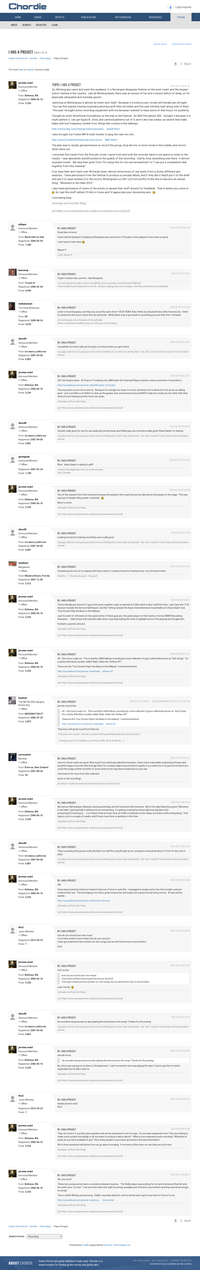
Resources (155, 17)
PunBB (85, 1245)
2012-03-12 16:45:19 (180, 802)
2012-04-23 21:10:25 (180, 1050)
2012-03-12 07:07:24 (180, 757)
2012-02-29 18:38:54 (180, 426)
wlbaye (22, 224)
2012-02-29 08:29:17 (180, 375)
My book (123, 17)
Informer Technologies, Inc (117, 1245)
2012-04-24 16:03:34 (180, 1099)
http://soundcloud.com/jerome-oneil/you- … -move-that (85, 1200)
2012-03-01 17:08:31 (180, 600)
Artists (59, 17)
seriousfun (24, 754)
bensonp (23, 270)
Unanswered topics (181, 44)
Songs (37, 17)
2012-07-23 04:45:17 (180, 1174)
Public (88, 17)
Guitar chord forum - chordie (23, 58)
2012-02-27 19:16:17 (180, 273)
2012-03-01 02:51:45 (180, 566)
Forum (181, 17)
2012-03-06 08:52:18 (180, 653)
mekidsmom (25, 303)
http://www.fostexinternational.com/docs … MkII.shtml (84, 139)
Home (18, 17)
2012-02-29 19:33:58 (180, 459)
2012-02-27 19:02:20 (180, 227)
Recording (45, 58)
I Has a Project (21, 52)
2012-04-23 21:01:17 (180, 1017)
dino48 (22, 338)
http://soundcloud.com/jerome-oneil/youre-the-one (83, 900)
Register (41, 25)
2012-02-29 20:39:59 (179, 490)
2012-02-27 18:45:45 (180, 86)
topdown (23, 563)
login (21, 69)
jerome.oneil (25, 82)
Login (55, 25)
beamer (22, 697)
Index (14, 25)
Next (187, 64)
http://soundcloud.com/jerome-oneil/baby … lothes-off (85, 671)
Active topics (160, 44)
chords (187, 1264)
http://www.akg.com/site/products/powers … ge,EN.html (86, 128)
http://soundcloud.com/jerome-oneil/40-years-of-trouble (86, 385)
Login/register (183, 7)
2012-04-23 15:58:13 (180, 930)
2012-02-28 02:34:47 (180, 342)
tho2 (21, 927)
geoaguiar (24, 456)
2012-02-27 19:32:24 (180, 307)
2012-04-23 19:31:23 (180, 965)
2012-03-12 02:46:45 (139, 701)
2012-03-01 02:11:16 (180, 532)
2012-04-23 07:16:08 (180, 880)
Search (26, 25)
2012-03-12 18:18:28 (180, 846)
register (31, 69)
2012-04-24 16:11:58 (180, 1128)
